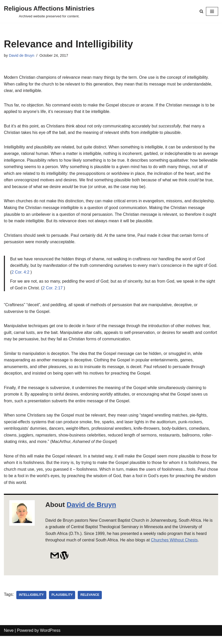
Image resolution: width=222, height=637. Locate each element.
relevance (90, 596)
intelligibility (31, 596)
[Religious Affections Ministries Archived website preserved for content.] (49, 11)
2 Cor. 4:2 (30, 272)
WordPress (50, 631)
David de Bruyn (21, 55)
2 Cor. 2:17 (52, 288)
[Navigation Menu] (212, 11)
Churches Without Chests (174, 541)
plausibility (62, 596)
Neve (8, 631)
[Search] (201, 11)
